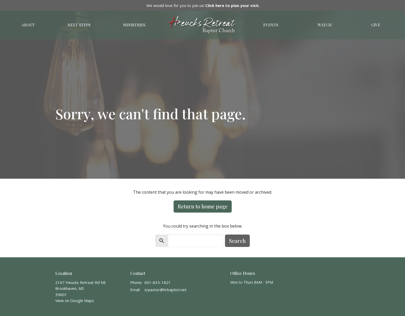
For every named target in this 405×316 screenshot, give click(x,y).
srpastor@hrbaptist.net (165, 289)
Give (375, 24)
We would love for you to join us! (203, 5)
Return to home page (203, 206)
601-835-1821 (157, 282)
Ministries (134, 24)
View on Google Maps (74, 300)
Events (270, 24)
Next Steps (78, 24)
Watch (325, 24)
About (28, 24)
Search (237, 240)
